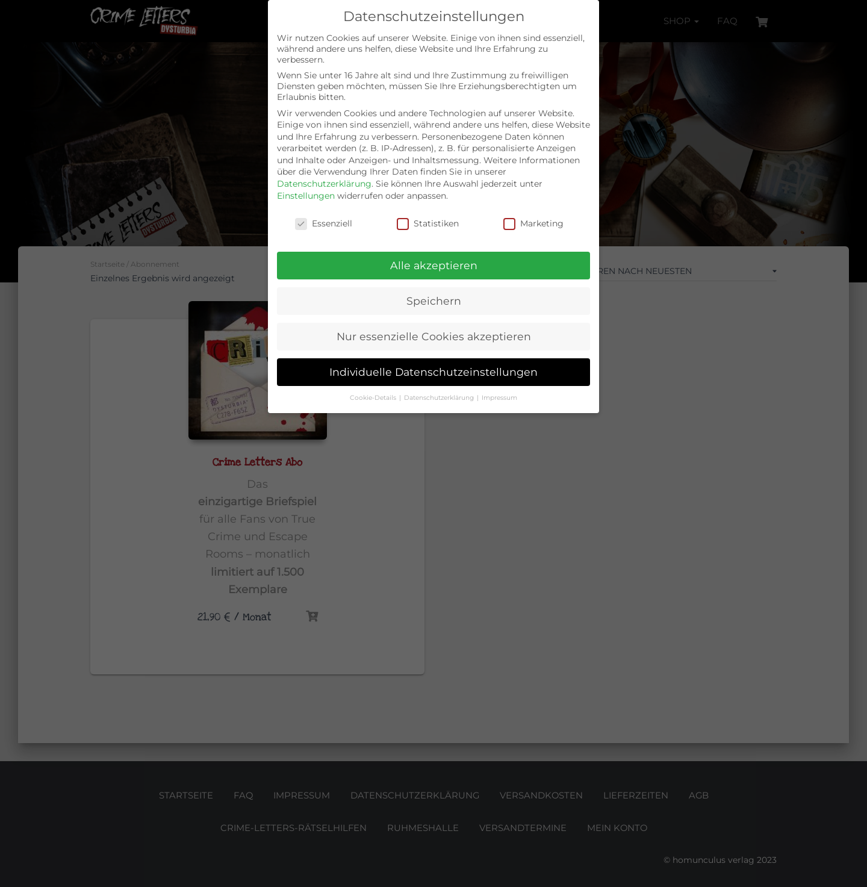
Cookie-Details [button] (374, 398)
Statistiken (428, 223)
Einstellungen (306, 195)
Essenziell (323, 223)
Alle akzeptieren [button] (433, 265)
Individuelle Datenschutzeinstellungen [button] (433, 372)
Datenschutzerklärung (324, 183)
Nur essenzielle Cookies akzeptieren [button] (434, 336)
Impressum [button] (499, 398)
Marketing (533, 223)
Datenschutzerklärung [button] (440, 398)
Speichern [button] (433, 300)
